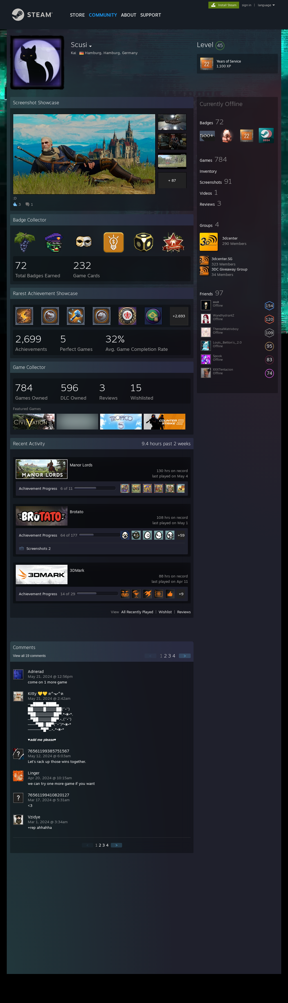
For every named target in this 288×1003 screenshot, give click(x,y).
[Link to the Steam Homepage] (36, 19)
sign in (246, 5)
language (264, 5)
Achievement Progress (38, 488)
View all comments (29, 656)
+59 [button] (181, 535)
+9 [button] (181, 594)
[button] (237, 44)
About (128, 15)
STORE (77, 15)
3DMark (77, 570)
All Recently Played (137, 612)
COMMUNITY (103, 15)
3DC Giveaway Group (230, 269)
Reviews (184, 612)
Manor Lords (81, 464)
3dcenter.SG (222, 258)
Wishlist (165, 612)
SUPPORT (150, 15)
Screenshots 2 (38, 548)
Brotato (76, 511)
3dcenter (230, 238)
